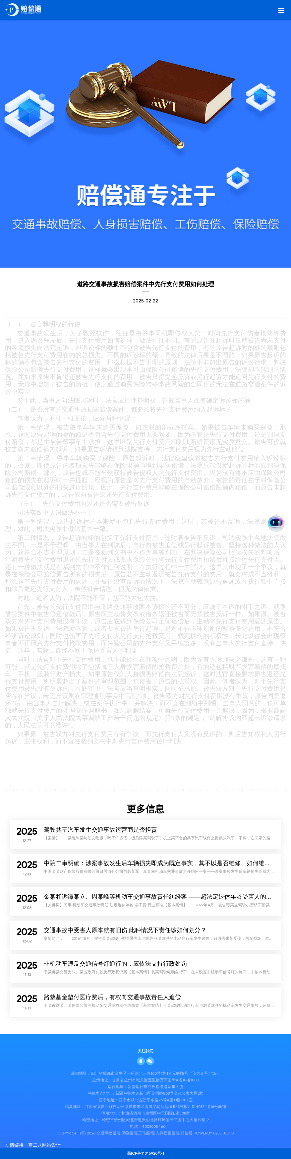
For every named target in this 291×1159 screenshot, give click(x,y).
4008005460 (153, 1126)
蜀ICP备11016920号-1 (145, 1153)
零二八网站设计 (44, 1145)
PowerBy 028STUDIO (214, 1132)
